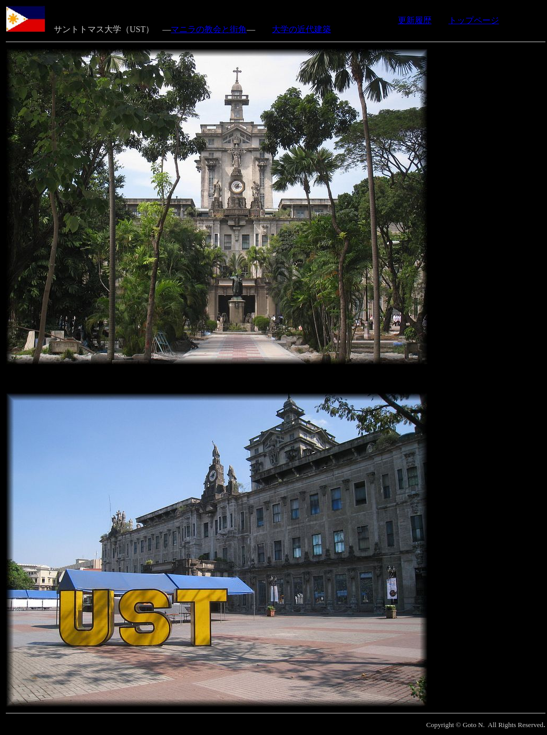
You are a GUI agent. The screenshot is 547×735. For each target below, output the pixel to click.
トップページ (473, 20)
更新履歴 (415, 20)
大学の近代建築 (301, 29)
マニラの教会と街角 (209, 29)
